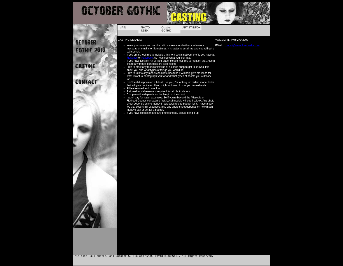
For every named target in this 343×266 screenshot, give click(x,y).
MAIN (122, 27)
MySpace (132, 57)
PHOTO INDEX (145, 29)
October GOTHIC (166, 29)
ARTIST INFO (190, 27)
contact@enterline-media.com (242, 45)
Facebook (147, 57)
